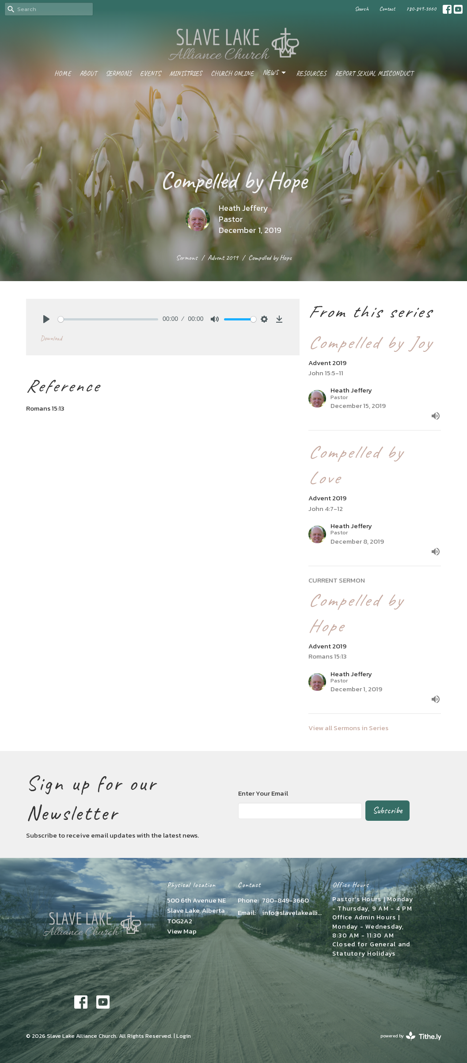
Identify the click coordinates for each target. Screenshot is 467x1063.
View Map (182, 931)
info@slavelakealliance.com (292, 912)
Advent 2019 (223, 257)
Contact (387, 8)
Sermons (118, 73)
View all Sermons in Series (348, 728)
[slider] (108, 319)
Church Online (232, 73)
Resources (311, 73)
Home (62, 73)
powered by (410, 1036)
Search (361, 8)
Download (51, 338)
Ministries (185, 73)
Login (183, 1036)
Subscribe (387, 810)
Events (150, 73)
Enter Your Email (263, 793)
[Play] (46, 319)
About (88, 73)
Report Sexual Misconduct (374, 73)
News (274, 73)
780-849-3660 (421, 8)
